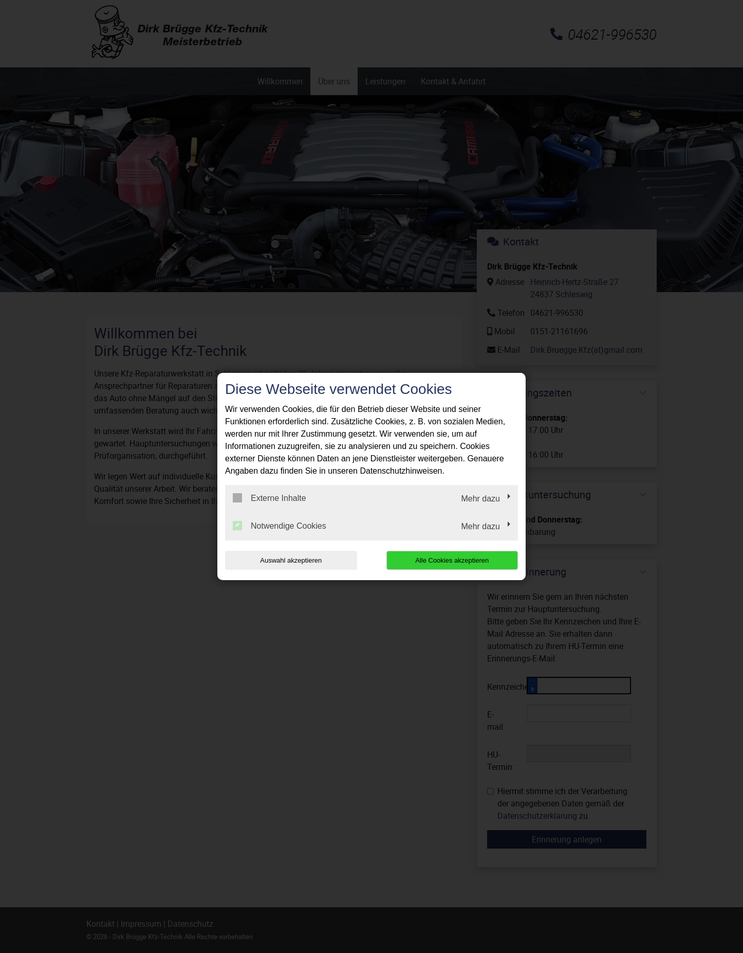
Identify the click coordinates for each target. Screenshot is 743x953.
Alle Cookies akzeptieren (452, 560)
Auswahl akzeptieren (291, 560)
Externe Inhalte (269, 497)
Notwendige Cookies (279, 525)
